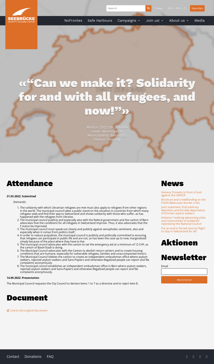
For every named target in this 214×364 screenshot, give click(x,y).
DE (170, 8)
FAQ (50, 356)
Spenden (197, 8)
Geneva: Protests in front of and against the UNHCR (181, 193)
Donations (33, 356)
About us (177, 21)
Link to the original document (27, 310)
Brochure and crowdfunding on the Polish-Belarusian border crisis (183, 201)
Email (164, 266)
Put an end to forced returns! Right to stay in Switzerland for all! (183, 229)
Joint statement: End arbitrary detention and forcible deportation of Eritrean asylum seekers (183, 210)
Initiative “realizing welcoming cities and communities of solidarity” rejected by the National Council (183, 221)
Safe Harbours (100, 21)
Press (159, 8)
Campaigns (127, 21)
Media (199, 21)
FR (177, 8)
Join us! (152, 21)
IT (184, 8)
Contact (13, 356)
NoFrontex (73, 21)
